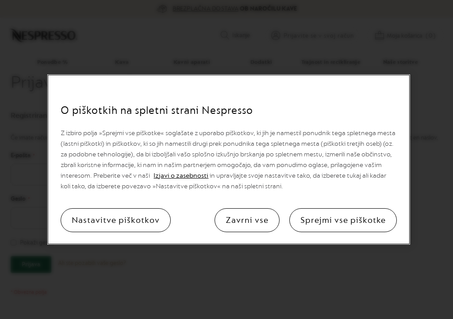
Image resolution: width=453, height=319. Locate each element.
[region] (228, 159)
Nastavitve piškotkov (116, 220)
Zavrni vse (247, 220)
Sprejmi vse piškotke (343, 220)
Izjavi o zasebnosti (181, 175)
